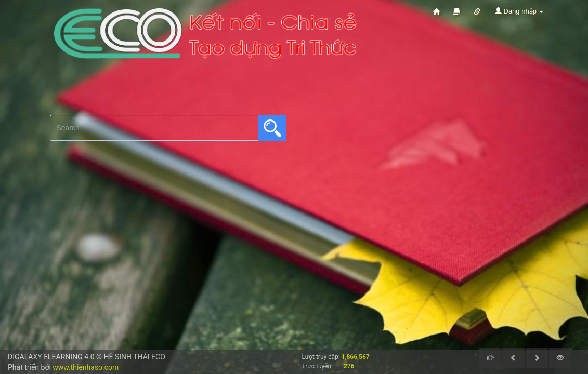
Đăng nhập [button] (519, 11)
